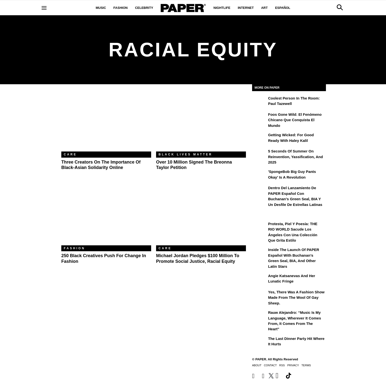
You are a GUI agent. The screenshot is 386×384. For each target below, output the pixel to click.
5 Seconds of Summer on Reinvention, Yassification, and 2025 (295, 156)
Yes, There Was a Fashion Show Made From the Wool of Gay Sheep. (296, 297)
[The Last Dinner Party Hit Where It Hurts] (259, 342)
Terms (306, 365)
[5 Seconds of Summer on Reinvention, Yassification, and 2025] (259, 155)
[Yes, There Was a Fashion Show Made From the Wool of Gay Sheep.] (259, 295)
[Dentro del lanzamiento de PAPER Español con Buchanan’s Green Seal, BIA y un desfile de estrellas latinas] (259, 191)
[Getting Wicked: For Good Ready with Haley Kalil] (259, 138)
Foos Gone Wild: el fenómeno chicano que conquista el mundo (295, 120)
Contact (270, 365)
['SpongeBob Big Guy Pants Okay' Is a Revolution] (259, 175)
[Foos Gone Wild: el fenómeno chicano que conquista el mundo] (259, 118)
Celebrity (144, 8)
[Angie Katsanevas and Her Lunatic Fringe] (259, 279)
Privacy (293, 365)
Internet (246, 8)
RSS (282, 365)
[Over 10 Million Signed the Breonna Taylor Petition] (201, 121)
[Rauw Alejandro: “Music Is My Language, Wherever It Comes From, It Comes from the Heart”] (259, 316)
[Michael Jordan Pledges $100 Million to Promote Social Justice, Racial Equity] (201, 215)
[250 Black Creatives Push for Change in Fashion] (106, 215)
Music (101, 8)
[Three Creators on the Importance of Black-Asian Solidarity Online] (106, 121)
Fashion (120, 8)
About (256, 365)
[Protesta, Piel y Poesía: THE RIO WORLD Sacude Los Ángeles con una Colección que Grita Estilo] (259, 227)
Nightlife (221, 8)
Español (282, 8)
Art (264, 8)
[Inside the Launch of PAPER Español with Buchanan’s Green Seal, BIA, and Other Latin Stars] (259, 253)
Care (70, 154)
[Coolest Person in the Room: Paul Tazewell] (259, 102)
